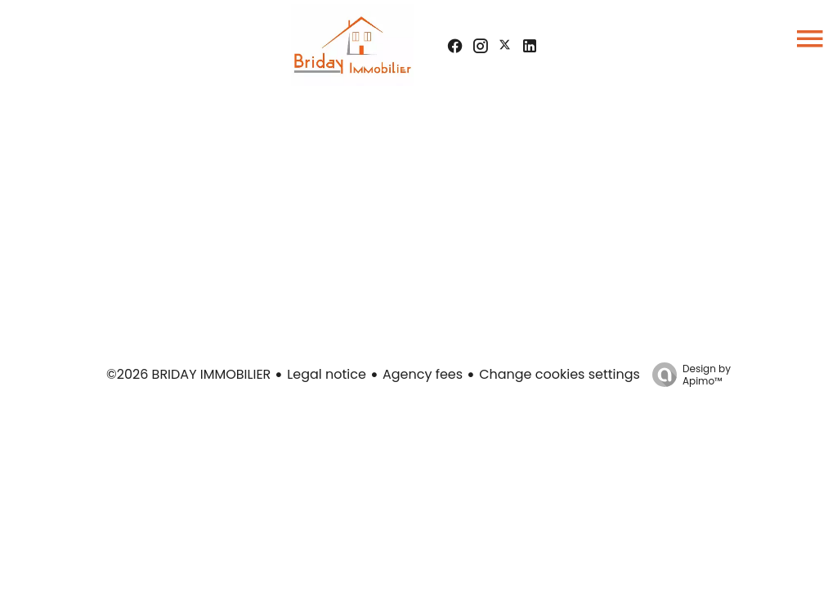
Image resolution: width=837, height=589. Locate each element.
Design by (687, 374)
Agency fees (423, 374)
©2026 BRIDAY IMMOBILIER (188, 374)
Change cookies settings (559, 374)
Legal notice (326, 374)
